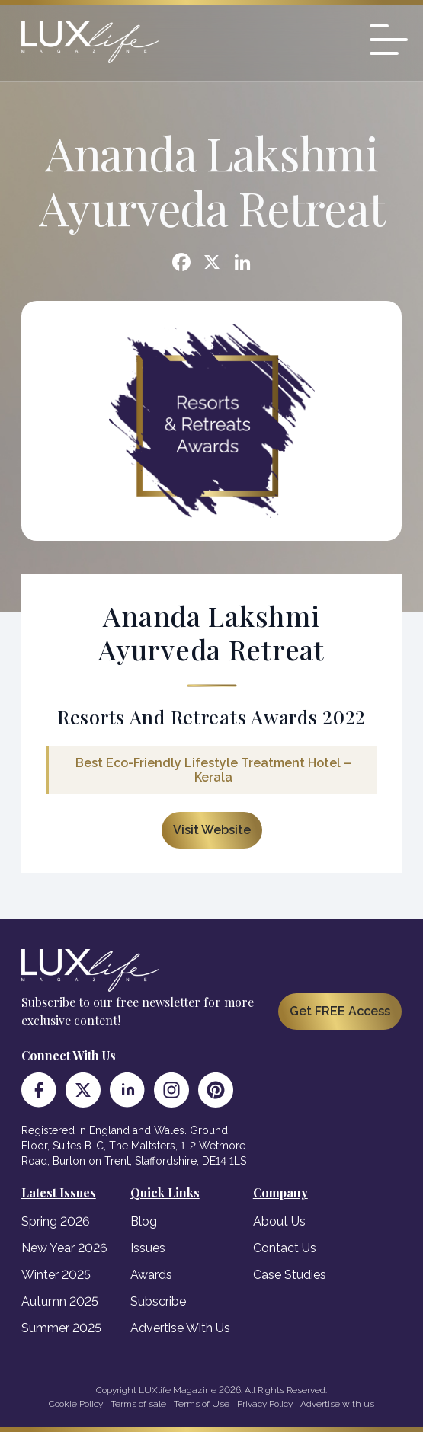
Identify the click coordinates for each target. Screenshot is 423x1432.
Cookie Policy (76, 1403)
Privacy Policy (265, 1403)
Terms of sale (138, 1403)
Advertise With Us (180, 1328)
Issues (147, 1248)
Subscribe (158, 1301)
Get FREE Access (340, 1011)
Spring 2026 (55, 1221)
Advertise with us (337, 1403)
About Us (279, 1221)
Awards (151, 1274)
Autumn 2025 (59, 1301)
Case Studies (289, 1274)
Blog (143, 1221)
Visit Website (212, 830)
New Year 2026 (64, 1248)
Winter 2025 (56, 1274)
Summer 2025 (61, 1328)
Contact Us (284, 1248)
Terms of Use (201, 1403)
